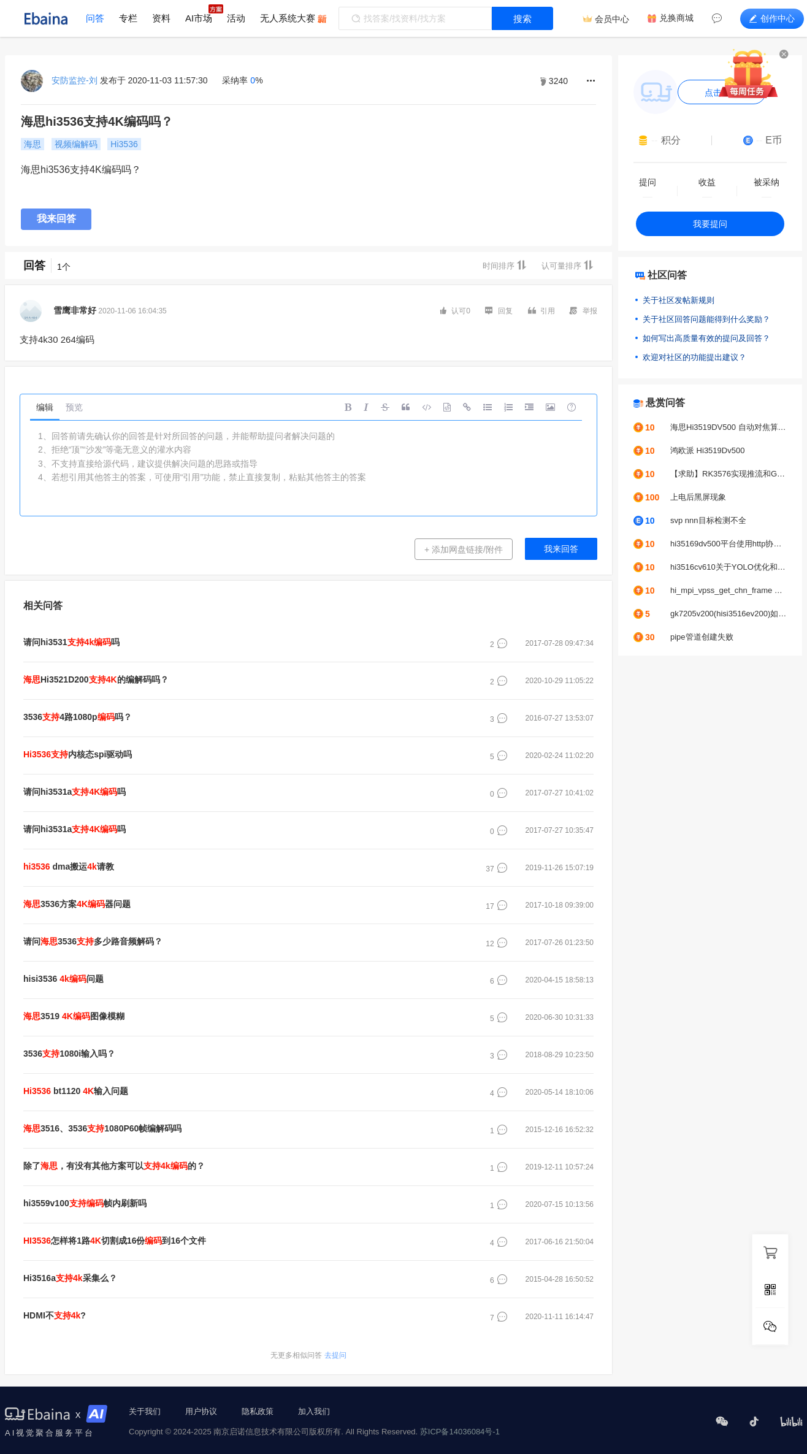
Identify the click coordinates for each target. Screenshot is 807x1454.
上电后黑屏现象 (698, 497)
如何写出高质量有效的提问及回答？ (706, 338)
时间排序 (505, 265)
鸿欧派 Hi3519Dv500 (707, 450)
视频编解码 (76, 144)
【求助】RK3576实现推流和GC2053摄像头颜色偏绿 (728, 473)
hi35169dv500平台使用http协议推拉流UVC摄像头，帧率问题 (728, 543)
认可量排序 (567, 265)
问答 (95, 18)
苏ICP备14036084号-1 (460, 1431)
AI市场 (198, 18)
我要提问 (710, 224)
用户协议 (201, 1411)
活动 (236, 18)
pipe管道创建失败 (701, 636)
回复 (499, 310)
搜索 (522, 18)
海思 (32, 144)
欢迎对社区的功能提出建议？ (694, 357)
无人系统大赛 (287, 18)
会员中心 (612, 19)
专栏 (128, 18)
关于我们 (145, 1411)
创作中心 (772, 18)
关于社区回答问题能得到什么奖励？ (706, 319)
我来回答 (56, 218)
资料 (161, 18)
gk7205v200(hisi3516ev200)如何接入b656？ (728, 613)
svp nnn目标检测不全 (708, 520)
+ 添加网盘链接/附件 (463, 549)
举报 (583, 310)
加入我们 (314, 1411)
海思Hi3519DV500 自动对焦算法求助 (728, 427)
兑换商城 (676, 18)
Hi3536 (123, 144)
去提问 (308, 1355)
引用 (541, 310)
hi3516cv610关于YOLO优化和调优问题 (728, 567)
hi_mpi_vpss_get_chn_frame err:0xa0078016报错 (728, 590)
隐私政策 (257, 1411)
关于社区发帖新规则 (678, 300)
